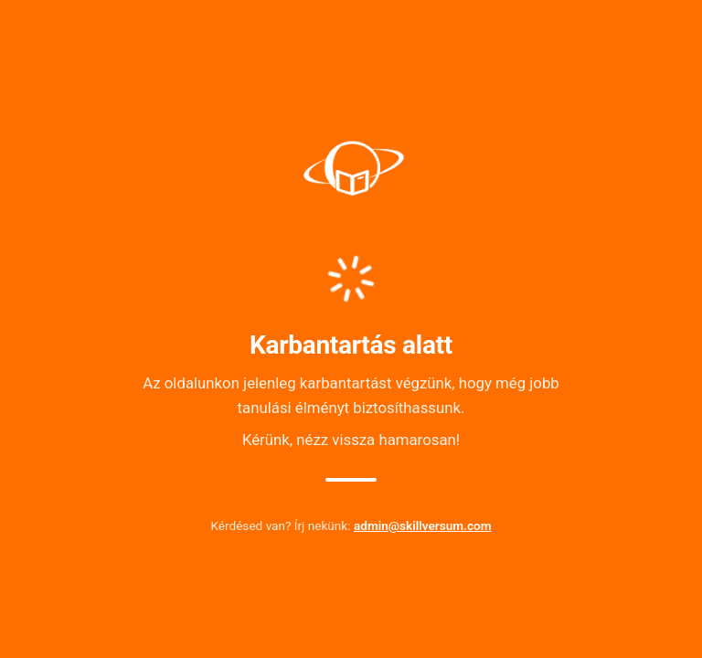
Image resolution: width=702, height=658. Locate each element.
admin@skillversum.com (423, 525)
